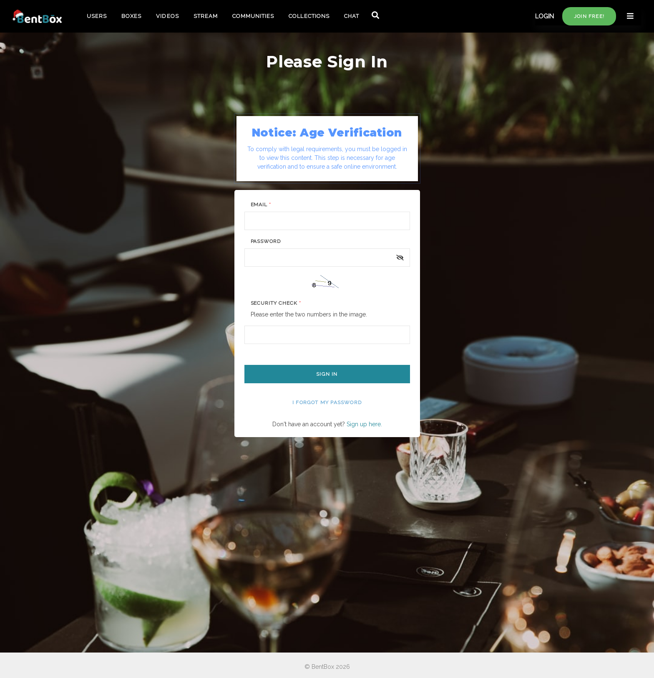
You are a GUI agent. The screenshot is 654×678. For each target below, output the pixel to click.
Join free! (589, 16)
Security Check (276, 303)
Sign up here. (364, 424)
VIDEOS (167, 16)
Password (266, 241)
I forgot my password (327, 402)
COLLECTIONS (309, 16)
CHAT (351, 16)
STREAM (206, 16)
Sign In (326, 374)
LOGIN (544, 16)
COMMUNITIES (253, 16)
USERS (97, 16)
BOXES (131, 16)
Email (261, 204)
